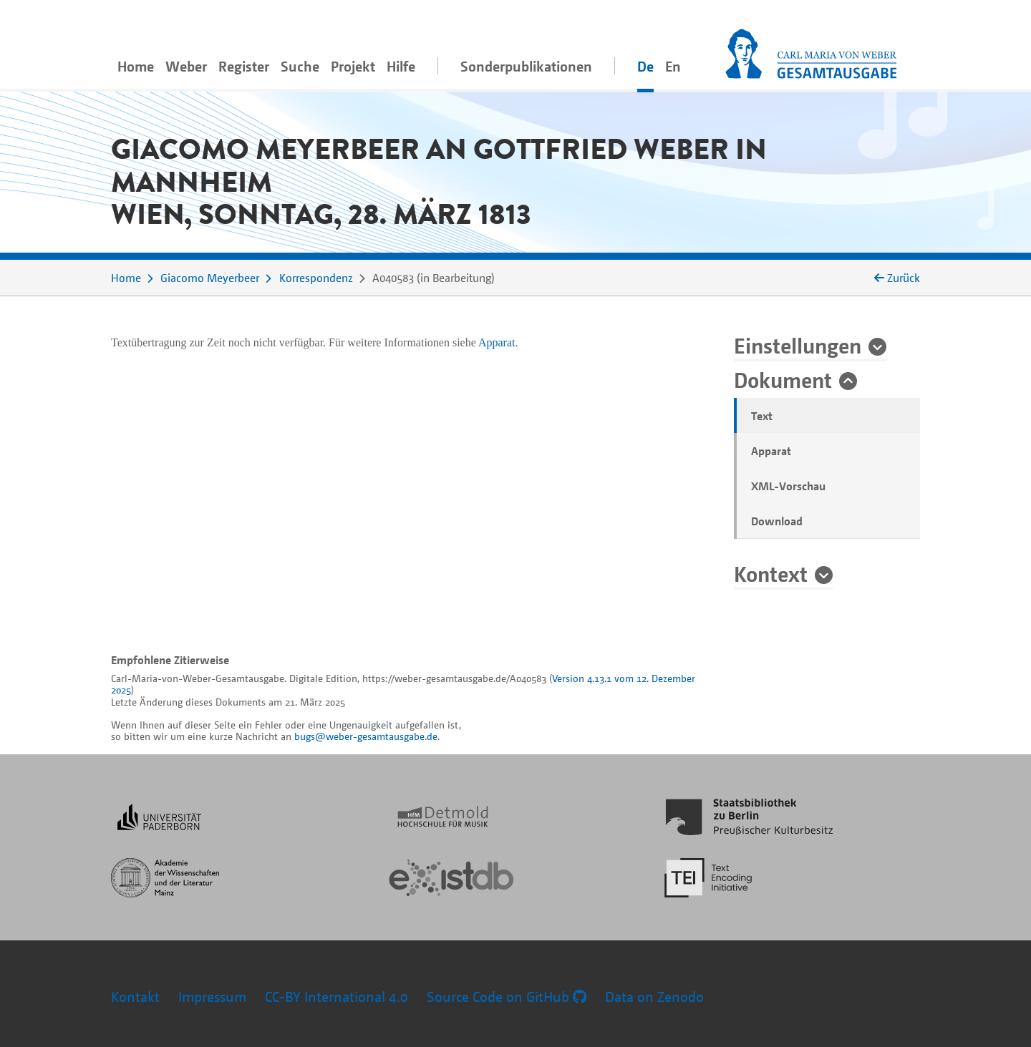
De (645, 66)
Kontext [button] (771, 573)
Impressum (212, 996)
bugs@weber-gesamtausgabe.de (365, 736)
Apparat (771, 451)
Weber (186, 66)
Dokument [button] (783, 379)
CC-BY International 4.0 (336, 996)
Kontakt (135, 996)
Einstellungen (797, 345)
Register (243, 66)
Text (762, 416)
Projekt (353, 66)
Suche (300, 66)
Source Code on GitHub (506, 996)
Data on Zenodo (654, 996)
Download (777, 521)
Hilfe (401, 66)
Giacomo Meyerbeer (209, 278)
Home (135, 66)
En (673, 66)
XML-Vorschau (788, 486)
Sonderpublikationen (526, 66)
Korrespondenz (316, 278)
